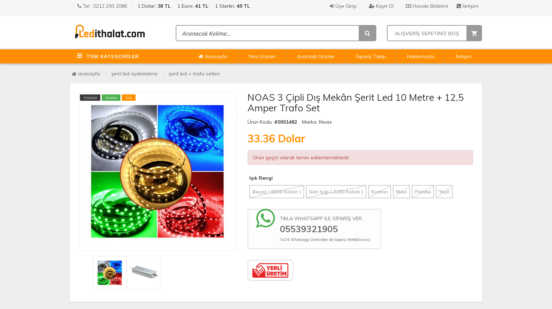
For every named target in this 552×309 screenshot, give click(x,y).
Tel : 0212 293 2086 (102, 6)
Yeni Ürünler (262, 56)
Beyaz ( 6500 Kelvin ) (276, 191)
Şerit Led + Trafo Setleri (194, 73)
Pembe (423, 191)
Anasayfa (213, 56)
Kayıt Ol (381, 6)
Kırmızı (379, 191)
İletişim (467, 6)
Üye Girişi (343, 6)
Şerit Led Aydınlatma (134, 73)
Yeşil (444, 191)
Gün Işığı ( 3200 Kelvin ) (336, 191)
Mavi (401, 191)
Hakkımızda (420, 56)
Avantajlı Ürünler (316, 56)
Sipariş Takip (371, 56)
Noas (325, 122)
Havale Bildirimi (427, 6)
